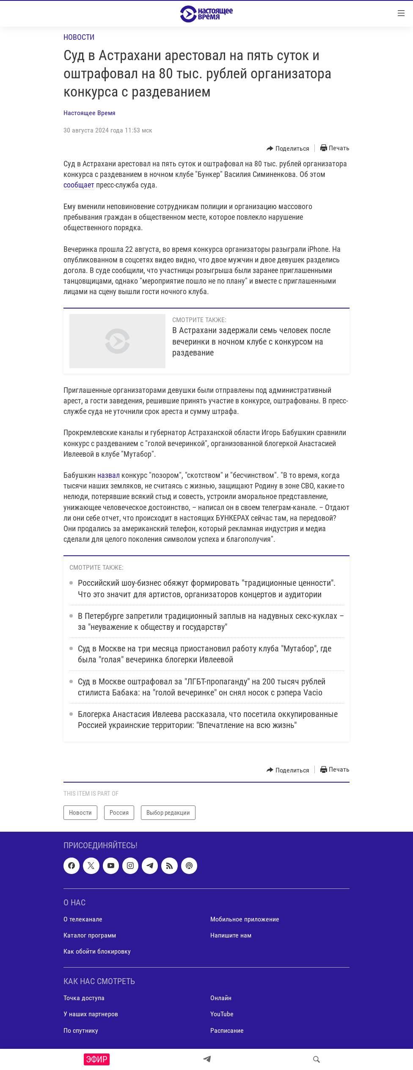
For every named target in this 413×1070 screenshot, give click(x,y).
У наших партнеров (90, 1014)
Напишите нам (230, 935)
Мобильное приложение (244, 919)
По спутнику (80, 1030)
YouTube (222, 1014)
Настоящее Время (89, 113)
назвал (108, 475)
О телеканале (82, 919)
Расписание (227, 1030)
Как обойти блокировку (97, 951)
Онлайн (220, 998)
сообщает (78, 184)
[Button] (288, 148)
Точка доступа (84, 998)
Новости (78, 37)
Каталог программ (89, 935)
